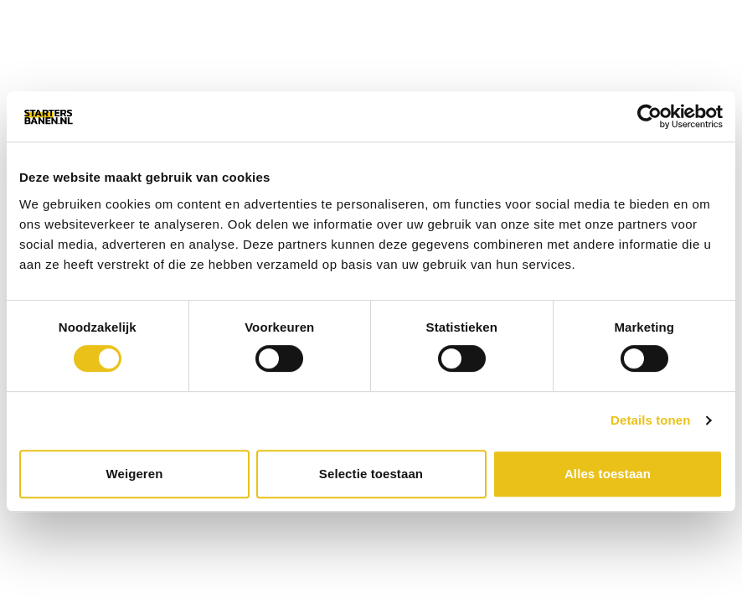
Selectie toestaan (371, 473)
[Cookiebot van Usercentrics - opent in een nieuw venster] (649, 116)
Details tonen (650, 420)
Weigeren (134, 473)
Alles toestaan (607, 473)
